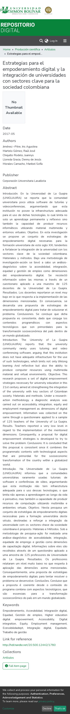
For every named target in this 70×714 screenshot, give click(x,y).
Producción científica (27, 49)
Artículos (49, 49)
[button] (46, 41)
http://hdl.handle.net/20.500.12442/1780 (29, 645)
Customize (8, 708)
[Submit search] (41, 41)
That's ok (60, 708)
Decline (47, 708)
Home (7, 49)
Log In (54, 41)
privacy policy (46, 701)
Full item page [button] (15, 666)
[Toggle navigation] (65, 40)
